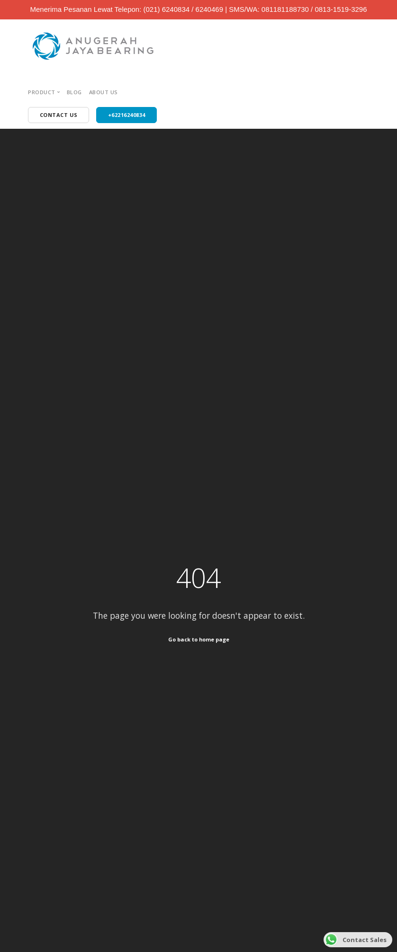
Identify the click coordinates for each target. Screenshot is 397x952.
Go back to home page (198, 639)
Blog (74, 92)
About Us (103, 92)
